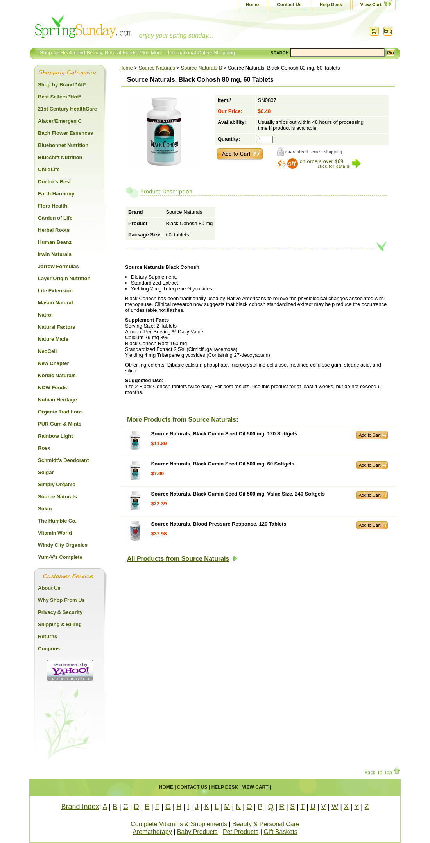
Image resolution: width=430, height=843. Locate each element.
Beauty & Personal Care (265, 824)
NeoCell (47, 351)
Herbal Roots (54, 230)
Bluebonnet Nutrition (63, 145)
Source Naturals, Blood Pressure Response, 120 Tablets (219, 524)
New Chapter (53, 363)
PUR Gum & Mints (59, 424)
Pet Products (241, 832)
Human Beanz (55, 242)
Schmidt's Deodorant (63, 460)
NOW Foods (52, 387)
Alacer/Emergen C (60, 121)
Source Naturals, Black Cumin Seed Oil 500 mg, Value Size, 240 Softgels (238, 494)
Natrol (45, 315)
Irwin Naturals (55, 254)
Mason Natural (55, 303)
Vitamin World (55, 533)
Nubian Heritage (57, 400)
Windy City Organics (63, 545)
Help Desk (331, 4)
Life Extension (55, 291)
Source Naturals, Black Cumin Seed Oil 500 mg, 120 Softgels (224, 434)
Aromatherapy (152, 832)
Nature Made (53, 339)
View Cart (371, 4)
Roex (44, 448)
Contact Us (289, 4)
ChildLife (49, 169)
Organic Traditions (60, 412)
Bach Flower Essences (65, 133)
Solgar (46, 472)
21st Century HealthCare (67, 109)
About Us (49, 588)
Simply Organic (56, 484)
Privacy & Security (60, 612)
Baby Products (197, 832)
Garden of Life (55, 218)
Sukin (45, 509)
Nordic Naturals (57, 375)
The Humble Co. (57, 521)
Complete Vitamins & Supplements (179, 824)
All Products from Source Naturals (182, 558)
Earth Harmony (56, 194)
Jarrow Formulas (58, 266)
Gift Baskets (280, 832)
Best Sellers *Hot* (59, 97)
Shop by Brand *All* (62, 85)
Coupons (49, 648)
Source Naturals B (201, 68)
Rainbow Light (55, 436)
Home (252, 4)
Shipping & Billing (60, 624)
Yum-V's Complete (60, 557)
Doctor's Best (54, 181)
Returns (47, 636)
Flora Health (52, 206)
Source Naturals (157, 68)
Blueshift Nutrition (60, 157)
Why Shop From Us (61, 600)
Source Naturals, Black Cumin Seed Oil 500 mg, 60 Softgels (222, 464)
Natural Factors (56, 327)
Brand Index (80, 807)
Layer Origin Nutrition (64, 278)
